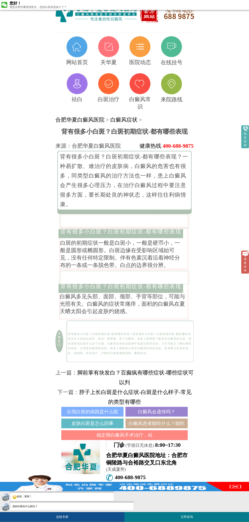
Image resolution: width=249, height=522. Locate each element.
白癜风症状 (124, 120)
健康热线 (166, 146)
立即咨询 (189, 515)
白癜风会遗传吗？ (156, 411)
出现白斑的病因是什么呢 (92, 411)
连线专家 (62, 516)
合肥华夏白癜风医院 (79, 120)
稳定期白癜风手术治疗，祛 (124, 435)
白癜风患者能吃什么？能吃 (157, 423)
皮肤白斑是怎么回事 (92, 423)
